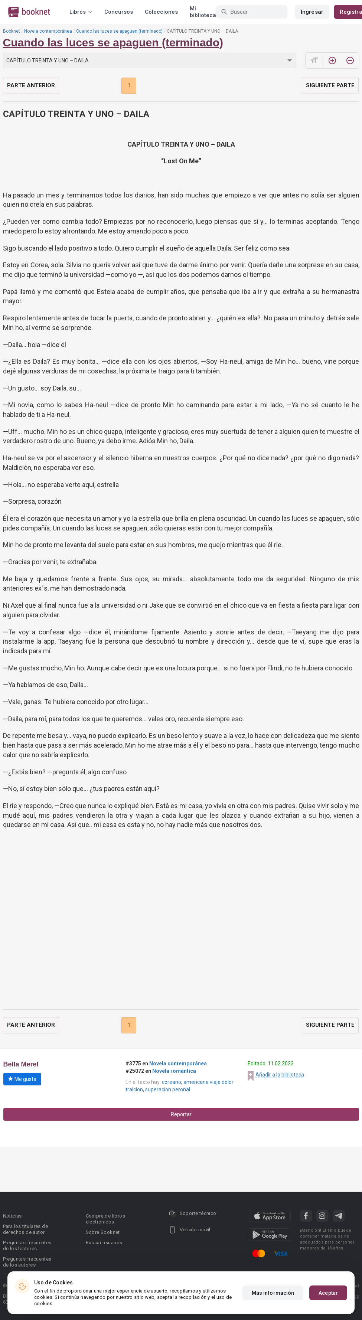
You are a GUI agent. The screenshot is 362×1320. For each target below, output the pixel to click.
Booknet (11, 31)
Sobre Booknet (103, 1232)
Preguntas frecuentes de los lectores (27, 1245)
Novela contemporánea (48, 31)
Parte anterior (31, 85)
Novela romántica (174, 1071)
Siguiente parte (330, 85)
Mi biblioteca (203, 12)
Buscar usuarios (104, 1242)
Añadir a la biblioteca (279, 1075)
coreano (171, 1082)
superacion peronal (167, 1089)
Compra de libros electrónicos (105, 1219)
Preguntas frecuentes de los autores (27, 1262)
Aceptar (328, 1293)
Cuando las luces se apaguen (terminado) (119, 31)
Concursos (118, 12)
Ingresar (312, 12)
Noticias (12, 1216)
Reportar (181, 1114)
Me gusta (22, 1079)
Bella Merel (21, 1064)
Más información (273, 1293)
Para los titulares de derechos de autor (25, 1229)
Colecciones (161, 12)
